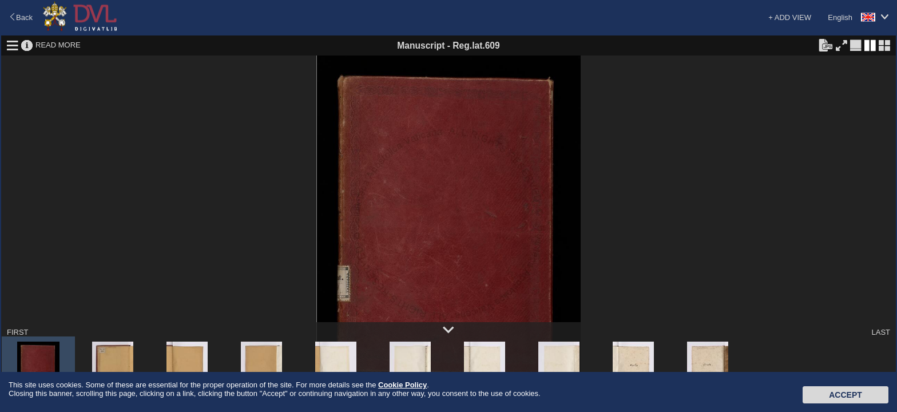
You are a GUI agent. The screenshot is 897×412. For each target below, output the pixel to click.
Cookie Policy (402, 385)
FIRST (18, 332)
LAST (880, 332)
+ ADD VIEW (789, 17)
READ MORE (58, 45)
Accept (845, 394)
